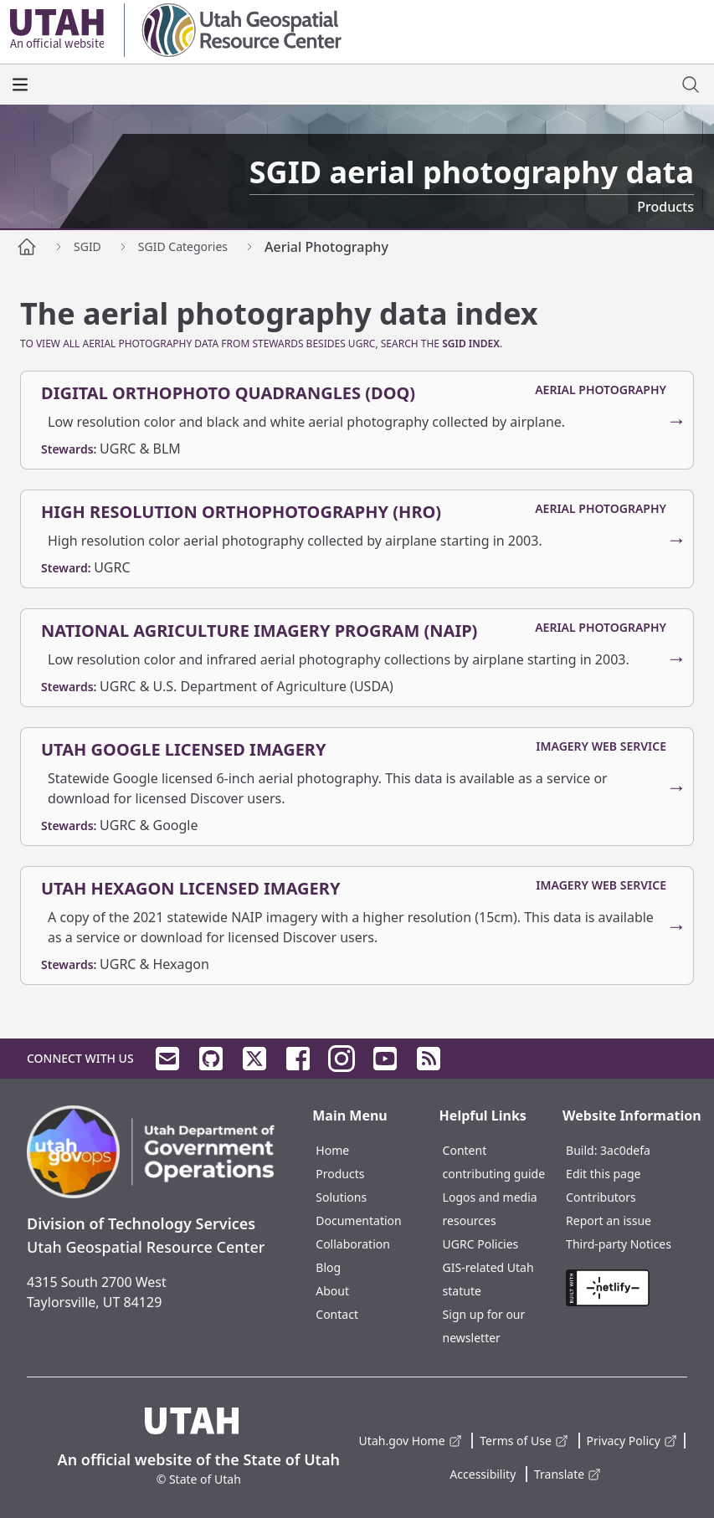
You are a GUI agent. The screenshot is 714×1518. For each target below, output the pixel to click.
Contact (337, 1314)
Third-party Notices (618, 1244)
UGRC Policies (481, 1244)
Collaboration (353, 1244)
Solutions (341, 1197)
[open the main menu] (20, 84)
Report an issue (608, 1220)
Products (340, 1174)
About (332, 1291)
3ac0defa (625, 1150)
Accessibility (482, 1474)
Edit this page (603, 1174)
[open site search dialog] (690, 84)
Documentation (358, 1220)
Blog (328, 1267)
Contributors (601, 1197)
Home (332, 1150)
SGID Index (471, 343)
